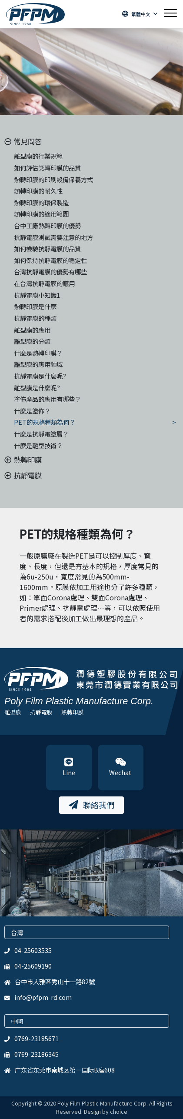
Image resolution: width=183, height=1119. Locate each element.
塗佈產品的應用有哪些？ (47, 398)
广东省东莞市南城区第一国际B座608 (65, 1069)
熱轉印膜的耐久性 (38, 190)
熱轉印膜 (72, 712)
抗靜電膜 (41, 712)
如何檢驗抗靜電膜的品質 (47, 248)
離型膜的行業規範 (38, 155)
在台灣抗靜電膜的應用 (44, 283)
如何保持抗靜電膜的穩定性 (50, 260)
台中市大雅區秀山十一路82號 (55, 981)
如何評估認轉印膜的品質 (47, 167)
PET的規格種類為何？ (44, 421)
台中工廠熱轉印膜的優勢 (47, 225)
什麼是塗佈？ (32, 410)
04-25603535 (33, 950)
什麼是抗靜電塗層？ (41, 433)
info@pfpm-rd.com (43, 997)
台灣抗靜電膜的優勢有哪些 (50, 271)
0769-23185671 (36, 1038)
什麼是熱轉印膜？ (38, 352)
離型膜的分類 (32, 341)
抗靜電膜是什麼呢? (40, 375)
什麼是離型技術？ (38, 445)
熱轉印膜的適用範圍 (41, 213)
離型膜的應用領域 (38, 364)
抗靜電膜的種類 (35, 318)
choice (118, 1111)
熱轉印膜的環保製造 (41, 202)
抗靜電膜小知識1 (37, 295)
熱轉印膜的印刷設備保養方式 (53, 179)
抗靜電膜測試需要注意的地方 (53, 237)
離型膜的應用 (32, 329)
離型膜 (12, 712)
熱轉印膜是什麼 (35, 306)
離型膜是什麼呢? (37, 387)
